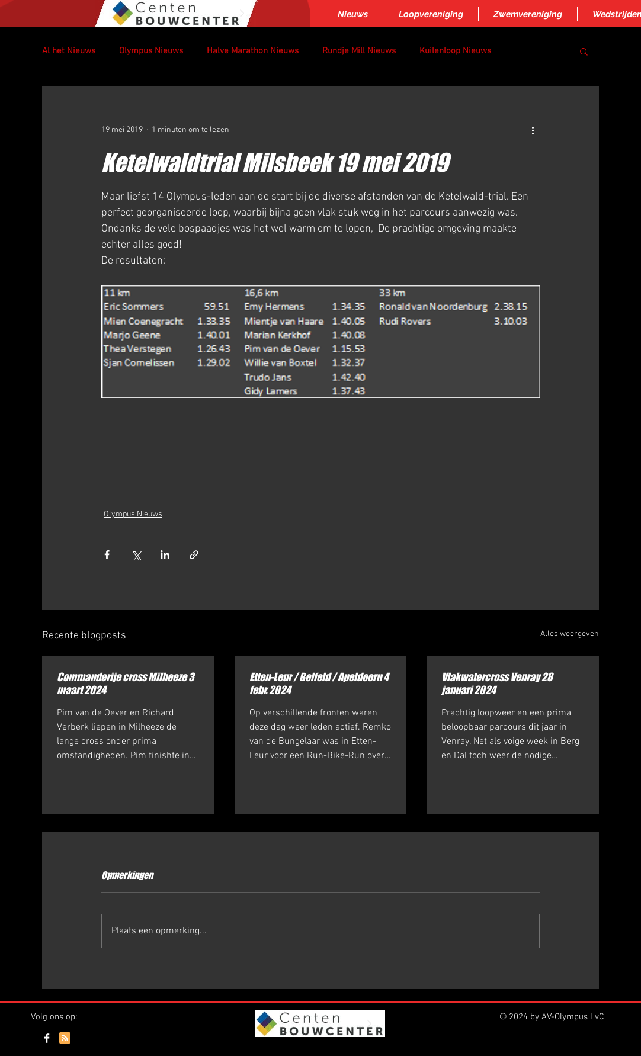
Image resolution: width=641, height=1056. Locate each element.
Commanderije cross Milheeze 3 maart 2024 (125, 683)
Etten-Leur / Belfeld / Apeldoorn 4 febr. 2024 (319, 683)
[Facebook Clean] (47, 1038)
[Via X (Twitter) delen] (136, 554)
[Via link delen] (194, 554)
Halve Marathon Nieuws (253, 51)
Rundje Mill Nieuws (359, 51)
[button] (583, 51)
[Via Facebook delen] (107, 554)
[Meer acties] (532, 130)
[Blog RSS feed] (64, 1038)
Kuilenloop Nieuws (455, 51)
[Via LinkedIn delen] (165, 554)
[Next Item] (241, 13)
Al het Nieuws (68, 51)
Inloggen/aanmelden (319, 1051)
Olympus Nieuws (151, 51)
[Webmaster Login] (568, 1039)
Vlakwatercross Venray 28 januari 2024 (497, 683)
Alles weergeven (569, 634)
